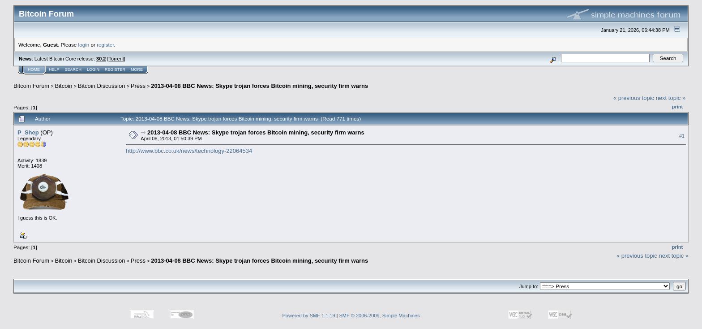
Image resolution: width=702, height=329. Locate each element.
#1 (682, 136)
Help (54, 69)
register (105, 45)
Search (73, 69)
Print (677, 106)
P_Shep (28, 132)
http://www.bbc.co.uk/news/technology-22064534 (189, 150)
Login (93, 69)
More (137, 69)
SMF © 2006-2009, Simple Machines (379, 315)
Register (115, 69)
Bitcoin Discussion (101, 85)
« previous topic (633, 98)
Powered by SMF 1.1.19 (309, 315)
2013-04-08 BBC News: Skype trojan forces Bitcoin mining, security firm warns (259, 85)
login (84, 45)
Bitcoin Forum (31, 85)
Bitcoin (64, 85)
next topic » (671, 98)
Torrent (116, 58)
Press (138, 85)
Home (34, 69)
